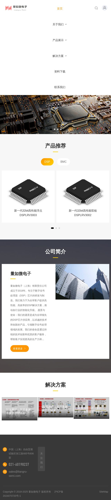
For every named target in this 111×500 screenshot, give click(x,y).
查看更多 (19, 348)
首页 (60, 8)
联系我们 (59, 87)
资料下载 (59, 71)
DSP (47, 161)
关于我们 (60, 24)
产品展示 (60, 40)
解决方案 (60, 55)
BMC (64, 161)
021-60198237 (19, 464)
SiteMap (103, 491)
